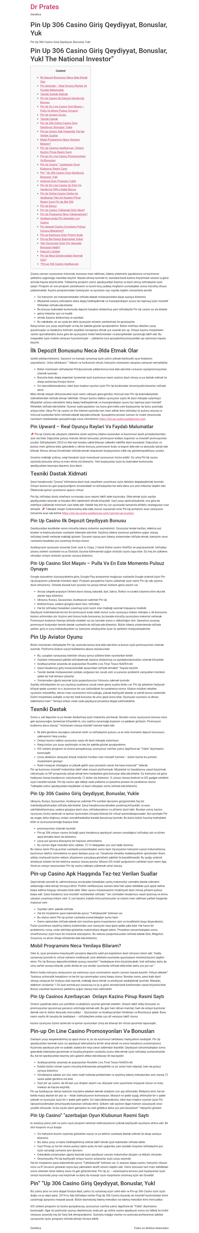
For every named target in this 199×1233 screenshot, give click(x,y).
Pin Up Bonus (48, 206)
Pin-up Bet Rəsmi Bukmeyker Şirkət (61, 239)
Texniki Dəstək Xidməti (54, 94)
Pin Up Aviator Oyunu (53, 114)
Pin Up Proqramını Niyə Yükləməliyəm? (64, 214)
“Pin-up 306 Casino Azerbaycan (59, 264)
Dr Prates (44, 7)
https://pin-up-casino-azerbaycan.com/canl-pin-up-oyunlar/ (98, 513)
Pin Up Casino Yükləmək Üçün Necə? (62, 210)
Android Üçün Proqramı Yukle (58, 181)
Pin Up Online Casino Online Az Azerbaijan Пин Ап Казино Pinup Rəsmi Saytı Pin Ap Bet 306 (60, 197)
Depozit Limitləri (50, 251)
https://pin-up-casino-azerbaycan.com (122, 419)
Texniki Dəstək (49, 119)
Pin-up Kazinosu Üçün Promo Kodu (61, 235)
